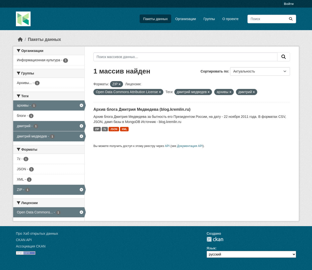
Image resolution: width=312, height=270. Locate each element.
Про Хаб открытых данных (37, 233)
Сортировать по (214, 71)
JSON (113, 129)
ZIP (97, 129)
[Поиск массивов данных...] (271, 19)
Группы (209, 19)
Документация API (190, 146)
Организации (185, 19)
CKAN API (24, 240)
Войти (289, 4)
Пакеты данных (155, 19)
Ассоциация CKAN (30, 246)
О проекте (231, 19)
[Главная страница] (20, 39)
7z (104, 129)
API (167, 146)
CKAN (215, 239)
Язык (211, 248)
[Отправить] (291, 19)
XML (124, 129)
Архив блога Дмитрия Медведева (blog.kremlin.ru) (141, 109)
